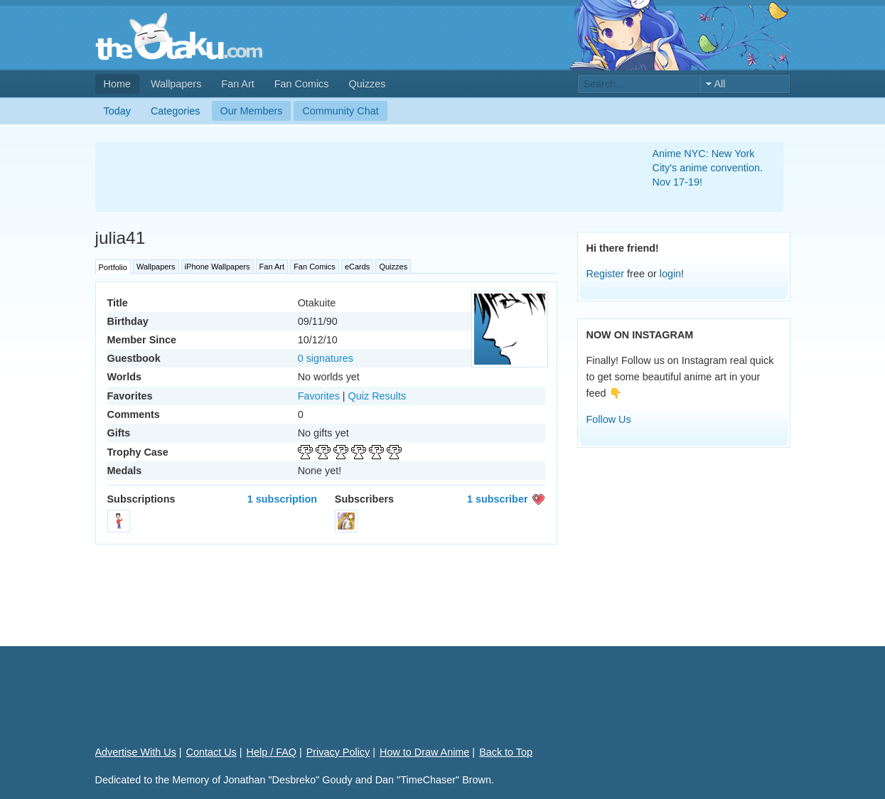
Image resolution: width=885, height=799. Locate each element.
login (670, 273)
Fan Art (237, 84)
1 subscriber (497, 499)
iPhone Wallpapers (217, 266)
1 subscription (282, 499)
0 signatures (325, 358)
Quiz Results (377, 396)
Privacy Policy (338, 752)
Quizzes (367, 84)
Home (117, 84)
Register (605, 273)
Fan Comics (301, 84)
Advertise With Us (135, 752)
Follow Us (608, 419)
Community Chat (340, 111)
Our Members (251, 111)
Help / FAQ (271, 752)
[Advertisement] (357, 177)
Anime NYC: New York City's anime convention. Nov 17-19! (708, 168)
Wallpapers (176, 84)
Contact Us (211, 752)
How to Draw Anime (424, 752)
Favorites (319, 396)
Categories (175, 111)
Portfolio (113, 267)
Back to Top (505, 752)
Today (117, 111)
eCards (357, 266)
